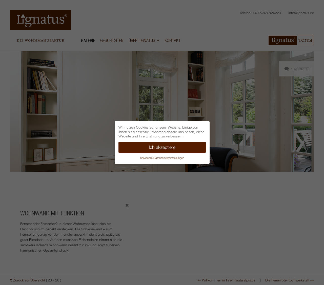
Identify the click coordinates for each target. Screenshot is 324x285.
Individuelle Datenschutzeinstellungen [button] (162, 157)
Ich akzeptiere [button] (162, 147)
